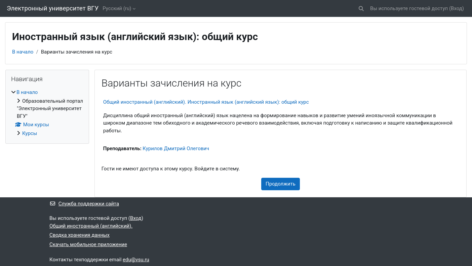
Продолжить (281, 184)
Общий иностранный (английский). (90, 226)
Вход (456, 8)
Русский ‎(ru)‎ (117, 8)
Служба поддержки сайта (84, 204)
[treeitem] (47, 113)
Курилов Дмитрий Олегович (176, 148)
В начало (22, 52)
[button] (361, 8)
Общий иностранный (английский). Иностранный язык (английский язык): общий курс (206, 102)
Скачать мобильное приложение (88, 244)
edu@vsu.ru (136, 260)
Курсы (29, 133)
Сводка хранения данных (79, 235)
